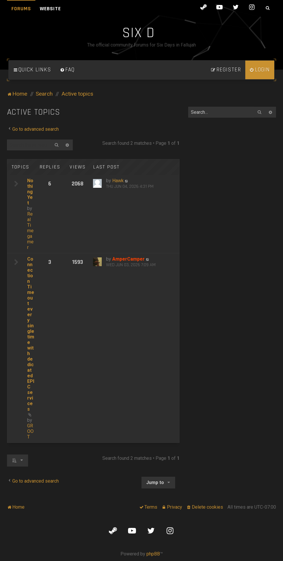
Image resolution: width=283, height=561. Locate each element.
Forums (21, 8)
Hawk (118, 180)
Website (50, 8)
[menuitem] (67, 70)
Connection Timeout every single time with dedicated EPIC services (30, 334)
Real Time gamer (30, 230)
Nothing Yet (30, 192)
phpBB (153, 554)
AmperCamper (128, 259)
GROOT (30, 431)
